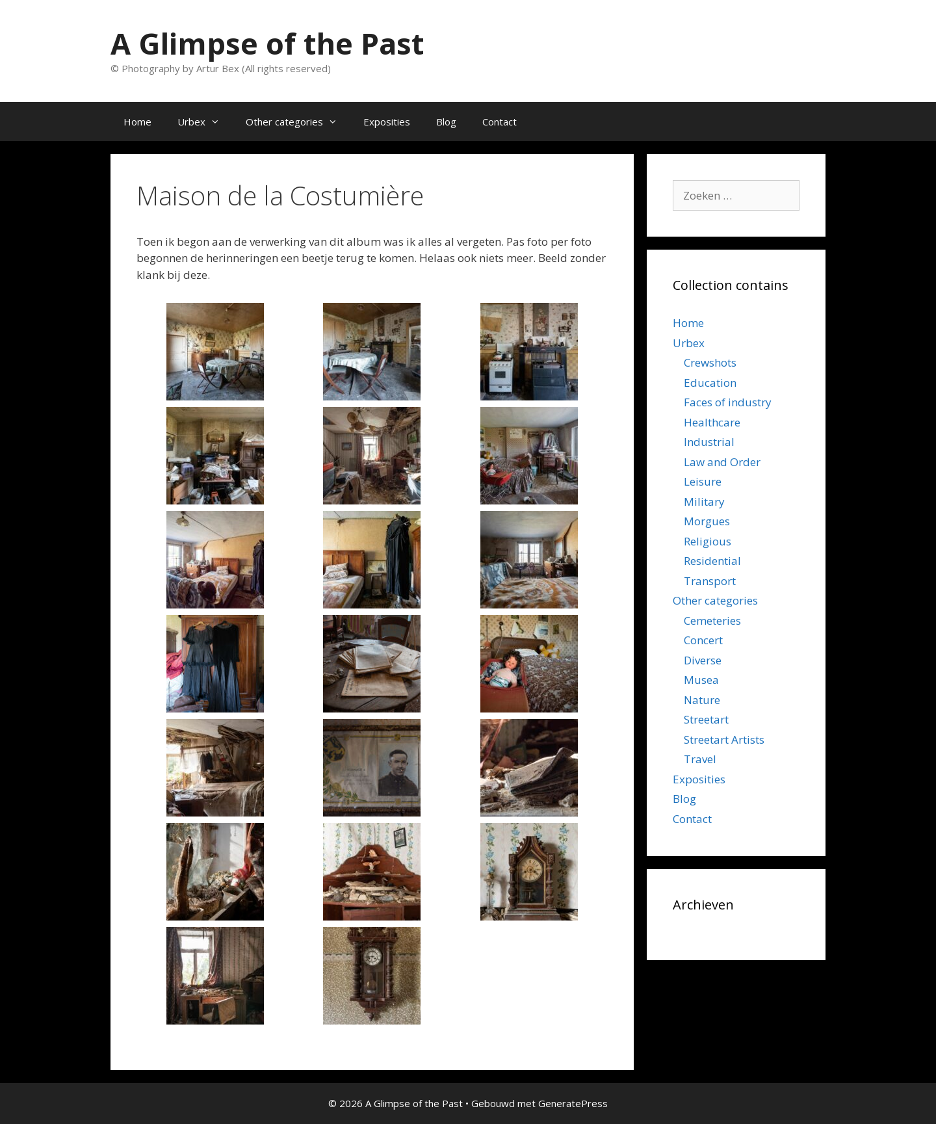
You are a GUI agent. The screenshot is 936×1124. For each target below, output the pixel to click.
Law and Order (722, 461)
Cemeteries (712, 620)
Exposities (386, 121)
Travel (700, 759)
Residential (712, 560)
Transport (710, 580)
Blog (446, 121)
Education (710, 382)
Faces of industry (728, 402)
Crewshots (710, 362)
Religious (707, 541)
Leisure (703, 481)
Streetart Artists (724, 739)
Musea (701, 679)
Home (137, 121)
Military (704, 501)
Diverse (703, 660)
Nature (702, 699)
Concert (703, 640)
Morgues (707, 521)
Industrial (709, 441)
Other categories (298, 121)
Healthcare (712, 422)
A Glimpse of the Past (267, 43)
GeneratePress (573, 1103)
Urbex (205, 121)
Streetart (706, 719)
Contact (499, 121)
